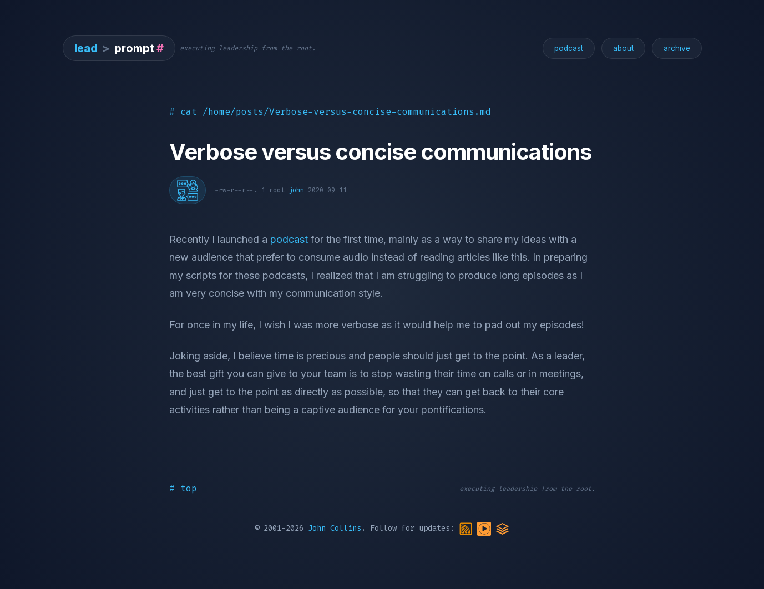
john (296, 190)
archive (677, 48)
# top (183, 488)
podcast (568, 48)
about (623, 48)
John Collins (334, 528)
